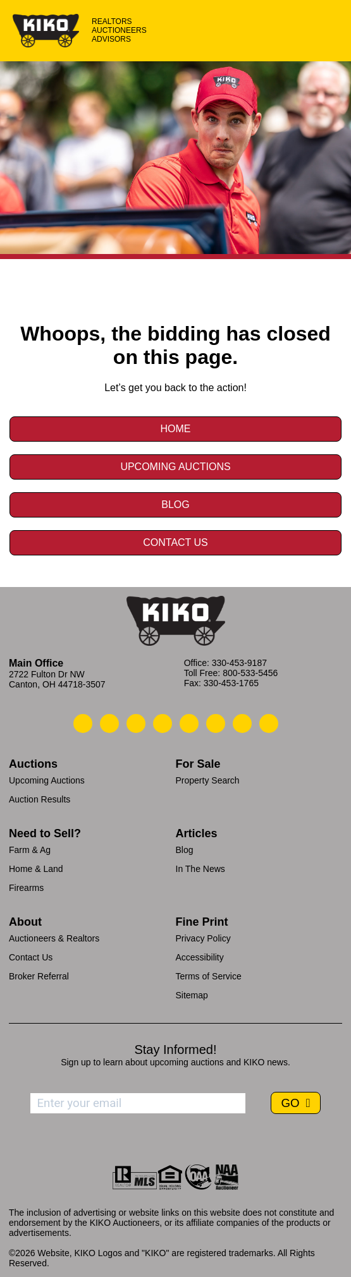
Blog (175, 504)
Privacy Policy (203, 938)
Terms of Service (209, 976)
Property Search (208, 780)
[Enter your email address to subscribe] (137, 1103)
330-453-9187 (239, 663)
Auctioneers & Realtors (54, 938)
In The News (200, 869)
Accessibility (200, 957)
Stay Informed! (175, 1049)
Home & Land (36, 869)
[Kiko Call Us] (82, 723)
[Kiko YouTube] (242, 723)
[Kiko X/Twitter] (215, 723)
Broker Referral (39, 976)
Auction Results (39, 799)
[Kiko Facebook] (162, 723)
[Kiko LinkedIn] (189, 723)
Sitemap (192, 995)
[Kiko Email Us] (109, 723)
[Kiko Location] (135, 723)
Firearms (26, 888)
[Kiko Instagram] (268, 723)
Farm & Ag (30, 850)
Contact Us (175, 542)
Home (176, 428)
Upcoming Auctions (175, 466)
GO (291, 1103)
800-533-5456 (250, 673)
